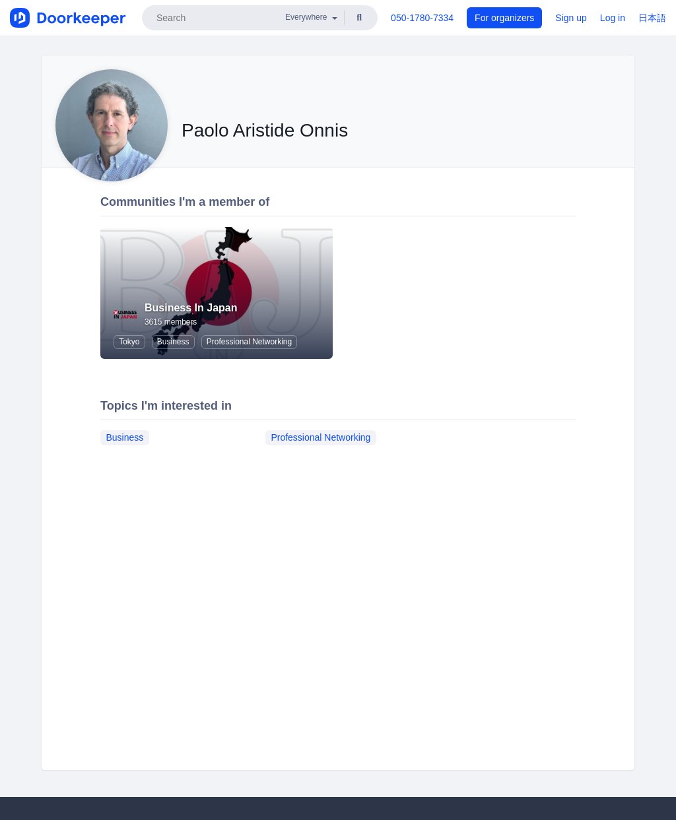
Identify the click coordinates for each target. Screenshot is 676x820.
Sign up (570, 18)
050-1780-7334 (422, 18)
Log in (612, 18)
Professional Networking (249, 341)
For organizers (504, 18)
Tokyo (129, 341)
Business (173, 341)
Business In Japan (191, 307)
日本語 (652, 18)
